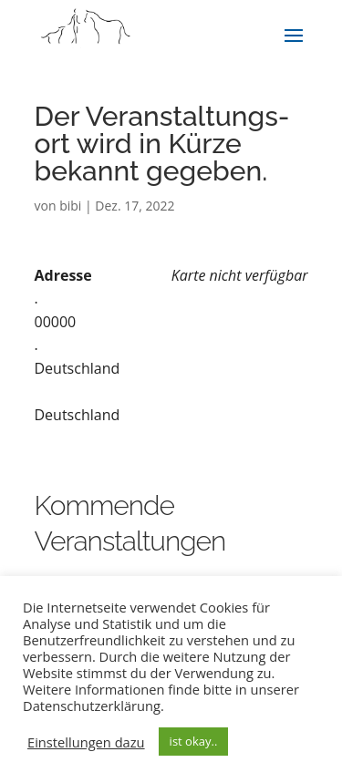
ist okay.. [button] (194, 741)
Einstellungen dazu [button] (86, 742)
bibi (70, 205)
